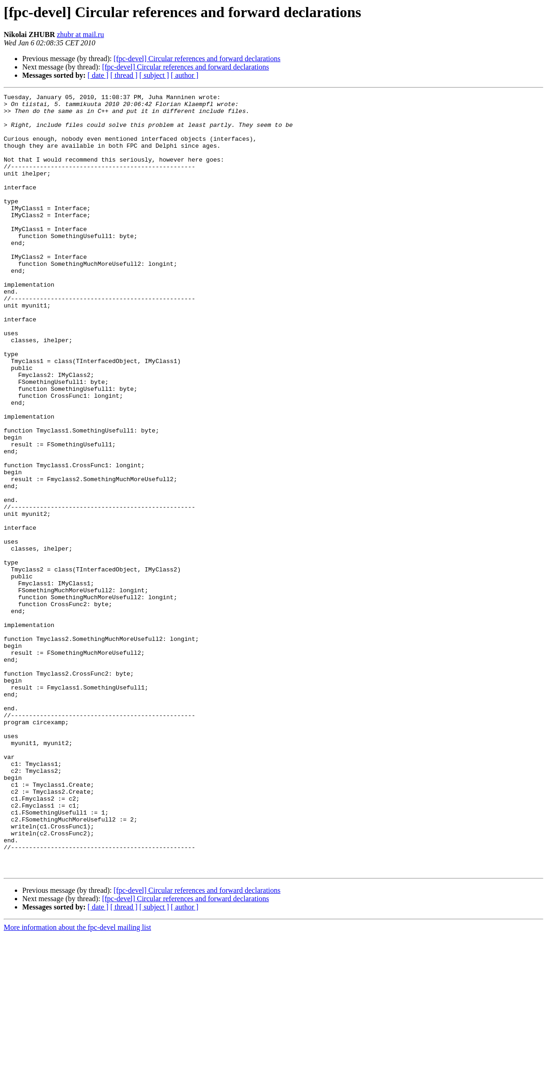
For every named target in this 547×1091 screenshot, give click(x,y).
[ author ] (185, 75)
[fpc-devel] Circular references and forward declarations (196, 59)
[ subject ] (154, 75)
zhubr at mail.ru (80, 34)
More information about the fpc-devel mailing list (77, 1083)
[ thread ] (124, 75)
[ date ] (98, 75)
